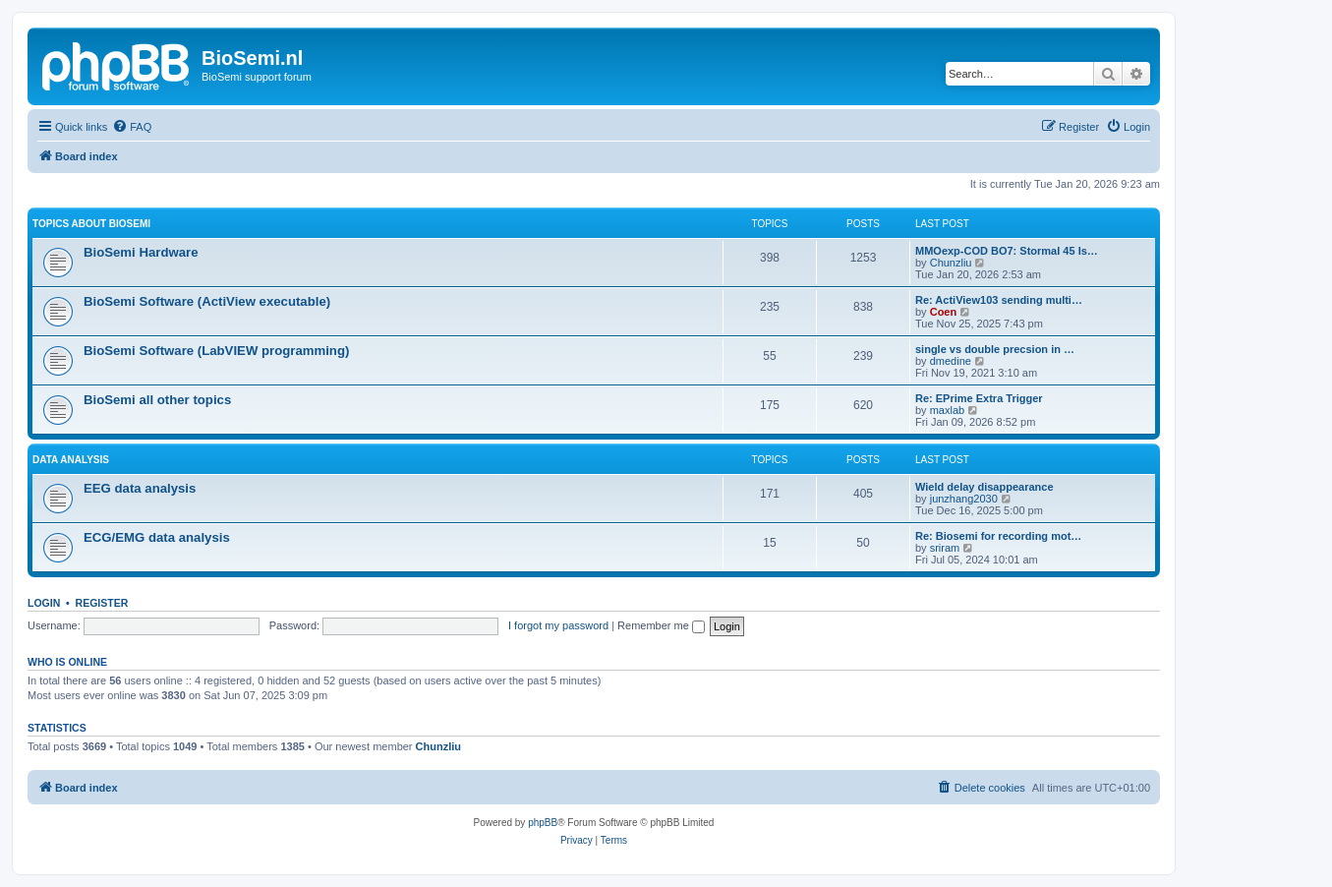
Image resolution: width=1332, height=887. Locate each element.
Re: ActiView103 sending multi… (998, 300)
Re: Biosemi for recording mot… (998, 536)
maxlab (947, 410)
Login (44, 603)
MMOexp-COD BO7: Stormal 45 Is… (1006, 251)
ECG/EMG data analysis (157, 537)
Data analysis (70, 459)
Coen (943, 312)
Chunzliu (951, 262)
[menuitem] (131, 127)
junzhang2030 (964, 498)
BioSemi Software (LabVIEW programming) (216, 350)
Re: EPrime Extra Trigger (979, 398)
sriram (945, 548)
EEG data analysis (140, 488)
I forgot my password (558, 625)
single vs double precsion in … (994, 349)
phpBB (542, 822)
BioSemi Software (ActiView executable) (207, 301)
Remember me (661, 625)
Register (102, 603)
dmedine (950, 361)
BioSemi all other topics (157, 399)
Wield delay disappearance (984, 487)
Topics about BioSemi (91, 223)
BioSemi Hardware (141, 252)
